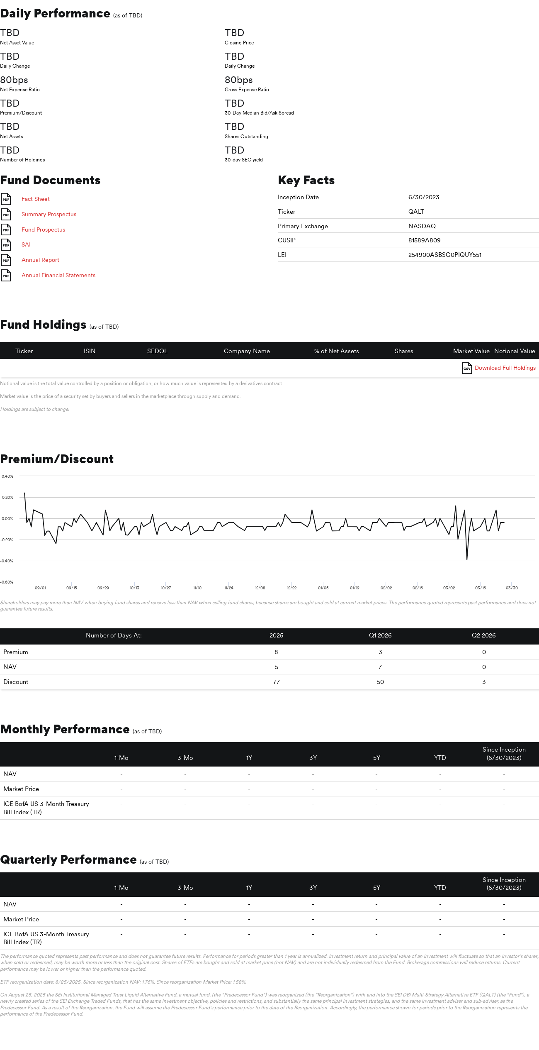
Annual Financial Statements (58, 275)
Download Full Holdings (505, 367)
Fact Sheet (36, 198)
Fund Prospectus (43, 229)
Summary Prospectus (49, 214)
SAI (26, 244)
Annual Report (40, 259)
